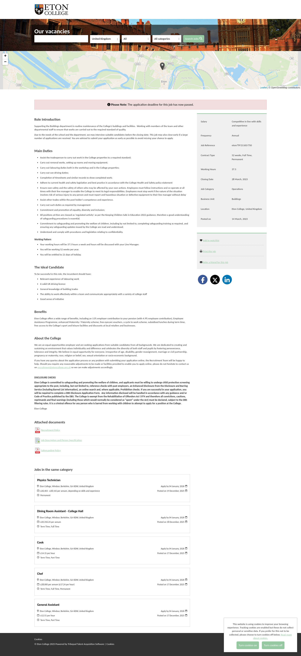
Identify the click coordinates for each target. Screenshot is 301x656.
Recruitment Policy (50, 430)
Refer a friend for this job (215, 262)
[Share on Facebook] (203, 279)
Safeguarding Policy (51, 450)
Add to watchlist (211, 240)
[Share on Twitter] (215, 279)
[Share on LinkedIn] (227, 279)
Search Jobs (193, 38)
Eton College (52, 9)
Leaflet (263, 87)
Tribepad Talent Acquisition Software (86, 644)
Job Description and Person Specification (61, 440)
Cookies (38, 639)
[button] (162, 66)
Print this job (209, 251)
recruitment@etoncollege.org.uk (54, 367)
